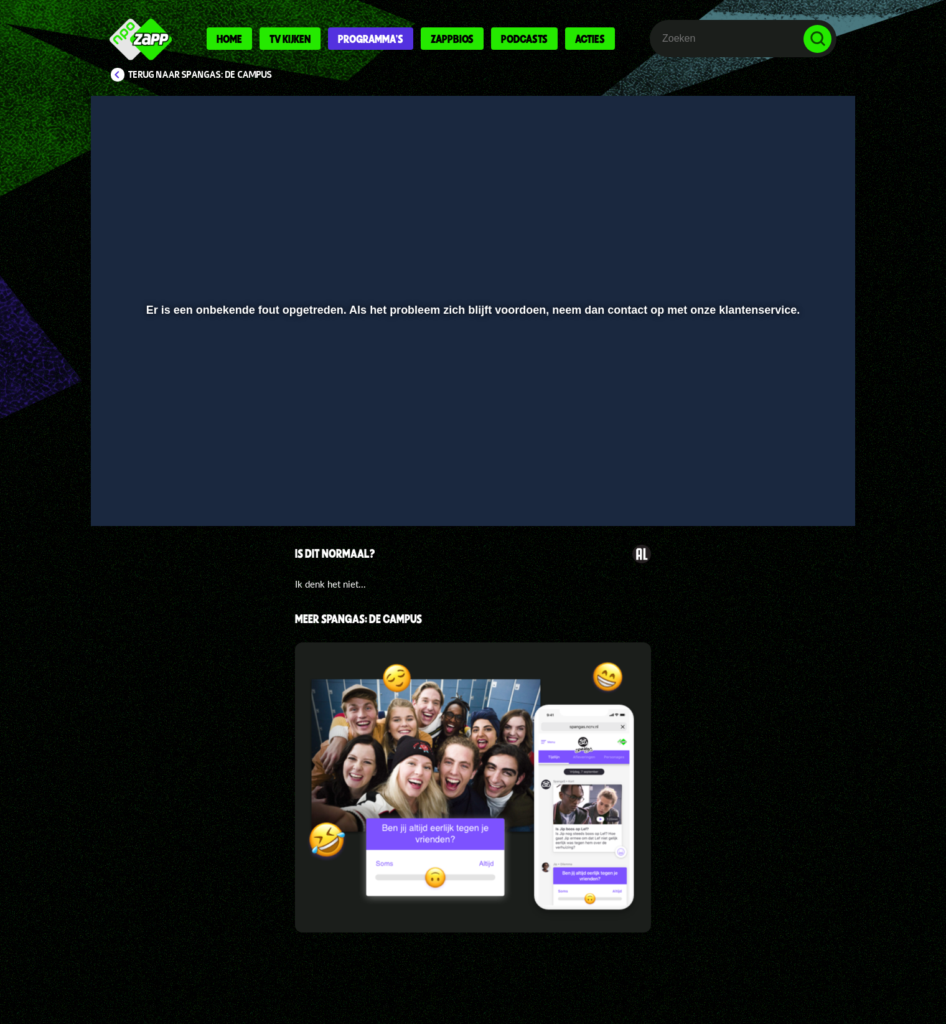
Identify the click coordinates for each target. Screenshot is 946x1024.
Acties (590, 38)
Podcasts (524, 38)
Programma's (370, 38)
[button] (141, 483)
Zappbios (452, 38)
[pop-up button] (779, 483)
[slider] (471, 458)
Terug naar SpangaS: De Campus (200, 74)
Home (229, 38)
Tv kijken (290, 38)
